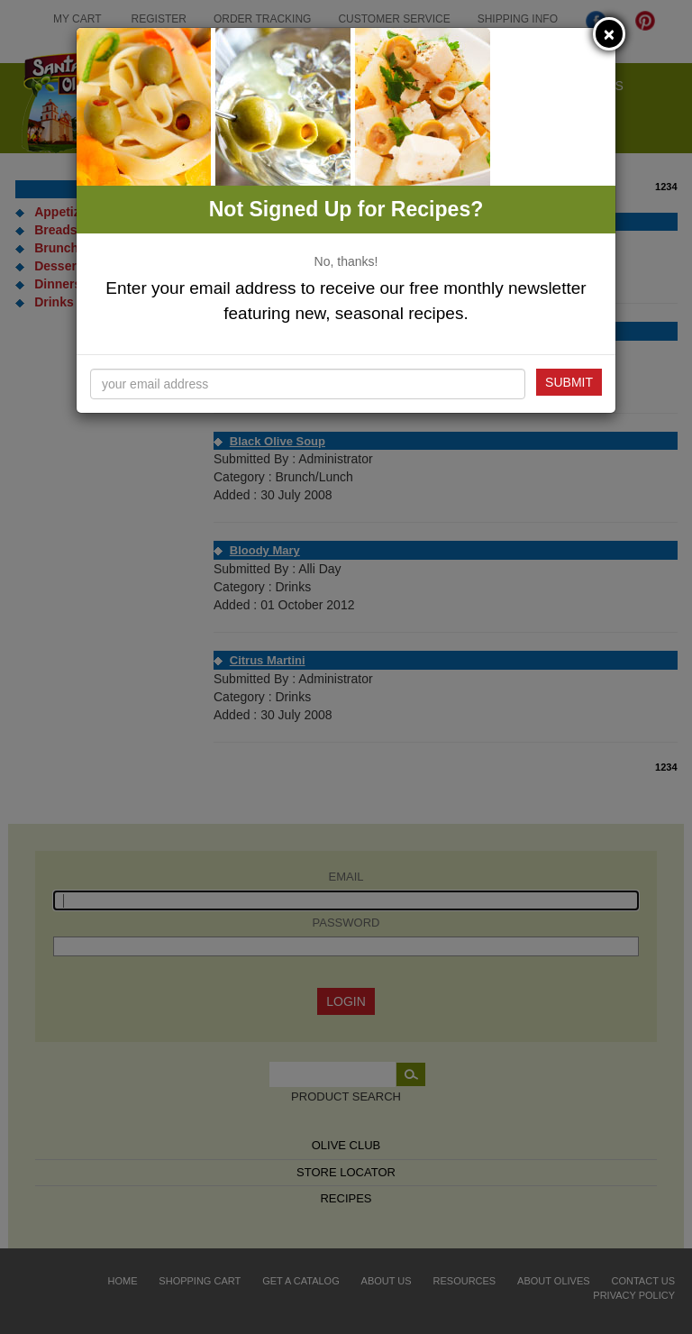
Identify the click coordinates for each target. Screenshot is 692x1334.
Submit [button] (569, 382)
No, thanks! (346, 261)
